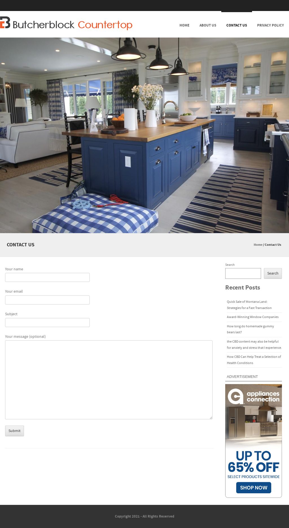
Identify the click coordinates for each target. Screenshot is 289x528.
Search (230, 265)
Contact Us (236, 25)
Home (184, 25)
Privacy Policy (270, 25)
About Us (208, 25)
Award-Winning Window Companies (253, 317)
